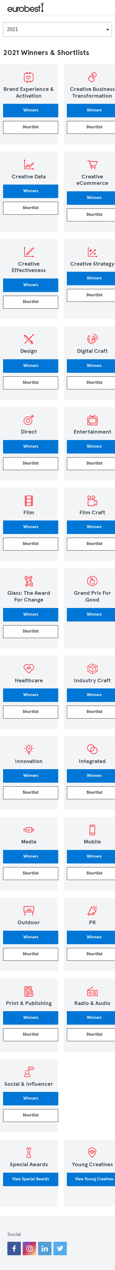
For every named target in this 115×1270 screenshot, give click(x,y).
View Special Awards (30, 1179)
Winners (30, 110)
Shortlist (31, 127)
